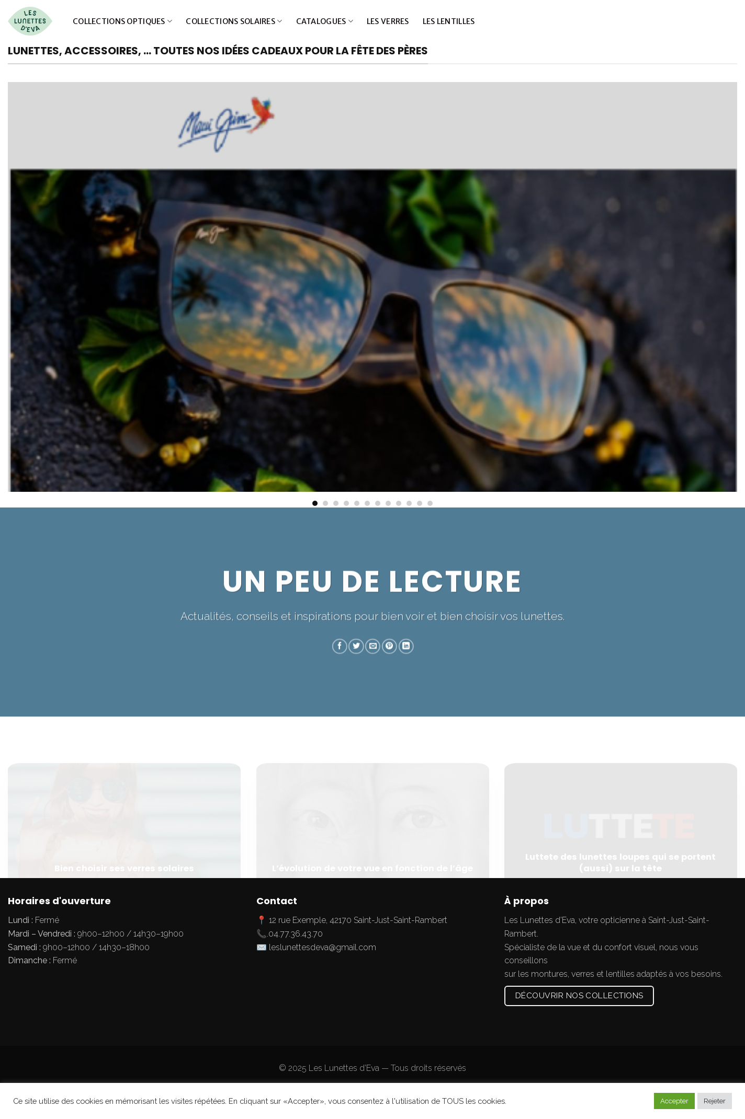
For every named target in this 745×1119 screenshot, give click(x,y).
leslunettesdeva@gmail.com (322, 947)
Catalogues (324, 21)
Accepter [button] (674, 1101)
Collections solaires (234, 21)
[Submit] (726, 21)
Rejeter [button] (715, 1101)
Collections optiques (122, 21)
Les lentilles (449, 21)
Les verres (388, 21)
